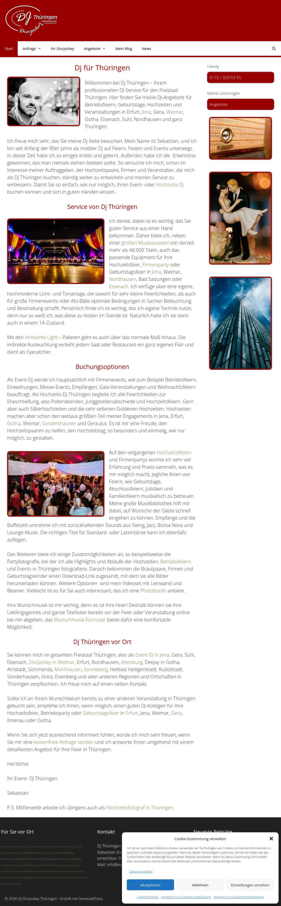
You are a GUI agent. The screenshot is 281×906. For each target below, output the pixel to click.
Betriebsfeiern (175, 561)
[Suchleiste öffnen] (274, 48)
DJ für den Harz (59, 865)
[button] (271, 838)
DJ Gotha (36, 846)
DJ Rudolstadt (51, 859)
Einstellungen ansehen (250, 884)
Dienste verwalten (141, 871)
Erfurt (132, 713)
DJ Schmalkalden (71, 859)
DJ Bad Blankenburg (18, 877)
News (146, 48)
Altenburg (132, 662)
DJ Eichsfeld (47, 865)
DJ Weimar (20, 846)
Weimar (174, 112)
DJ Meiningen (44, 871)
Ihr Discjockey (62, 48)
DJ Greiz (75, 846)
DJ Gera (28, 846)
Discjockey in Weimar (52, 662)
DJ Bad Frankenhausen (64, 877)
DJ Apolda (38, 865)
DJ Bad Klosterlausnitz (24, 859)
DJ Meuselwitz (46, 846)
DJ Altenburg (39, 859)
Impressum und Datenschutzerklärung (186, 897)
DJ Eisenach (58, 846)
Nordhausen (122, 279)
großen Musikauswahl (145, 242)
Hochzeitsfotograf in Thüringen (139, 807)
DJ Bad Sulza (14, 865)
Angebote (97, 48)
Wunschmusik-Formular (79, 619)
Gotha (14, 423)
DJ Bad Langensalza (73, 871)
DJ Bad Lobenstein (42, 852)
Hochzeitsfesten (174, 452)
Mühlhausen (68, 669)
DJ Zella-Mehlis (26, 865)
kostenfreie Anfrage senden (64, 742)
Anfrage (34, 48)
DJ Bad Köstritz (33, 877)
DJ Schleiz (68, 846)
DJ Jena (12, 846)
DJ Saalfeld (67, 852)
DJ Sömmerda (56, 852)
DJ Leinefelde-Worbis (24, 852)
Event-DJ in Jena (152, 655)
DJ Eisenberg (72, 865)
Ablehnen (200, 884)
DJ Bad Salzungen (16, 871)
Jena (146, 112)
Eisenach (118, 286)
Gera (176, 713)
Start (9, 48)
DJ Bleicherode (14, 883)
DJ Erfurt (4, 846)
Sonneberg (96, 669)
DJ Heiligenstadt (57, 871)
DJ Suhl (61, 859)
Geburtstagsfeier (101, 713)
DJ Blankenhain (47, 877)
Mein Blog (123, 48)
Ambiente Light (42, 337)
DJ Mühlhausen (31, 871)
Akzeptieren (150, 884)
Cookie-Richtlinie (147, 897)
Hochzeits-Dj (170, 184)
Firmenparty (155, 264)
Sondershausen (59, 423)
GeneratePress (91, 898)
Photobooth (153, 590)
